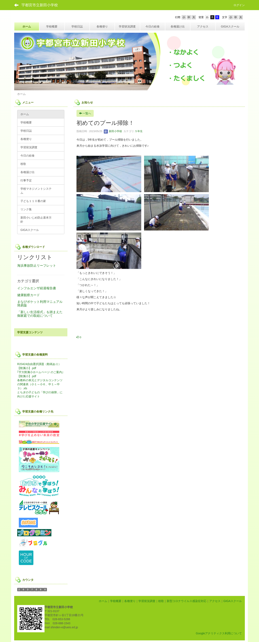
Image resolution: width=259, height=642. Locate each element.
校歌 (161, 601)
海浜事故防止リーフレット (36, 265)
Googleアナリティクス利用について (219, 633)
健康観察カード (28, 295)
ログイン (239, 5)
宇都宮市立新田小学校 (39, 5)
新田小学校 (113, 131)
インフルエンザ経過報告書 (36, 288)
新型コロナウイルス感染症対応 (186, 601)
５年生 (139, 131)
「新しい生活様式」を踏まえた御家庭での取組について (40, 313)
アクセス (215, 601)
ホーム (103, 601)
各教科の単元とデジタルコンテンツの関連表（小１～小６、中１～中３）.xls (40, 384)
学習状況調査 (146, 601)
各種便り (130, 601)
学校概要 (115, 601)
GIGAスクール (232, 601)
